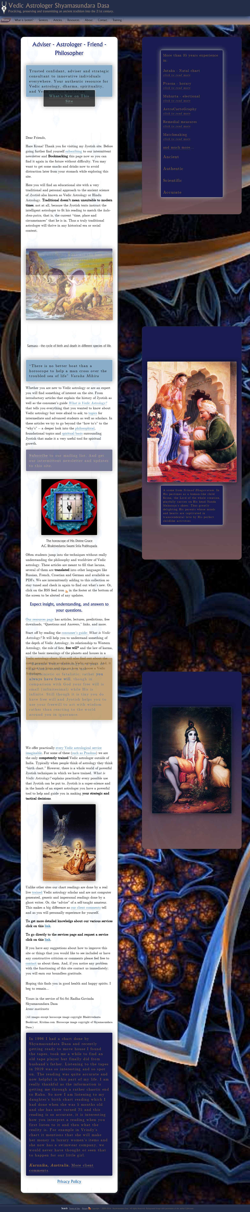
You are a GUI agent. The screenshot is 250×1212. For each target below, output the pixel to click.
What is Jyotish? (24, 20)
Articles (57, 20)
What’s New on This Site (69, 53)
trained (37, 892)
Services (43, 20)
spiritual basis (72, 433)
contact (31, 963)
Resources (73, 20)
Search (64, 1208)
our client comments (86, 907)
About (88, 20)
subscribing (73, 151)
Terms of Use (74, 1208)
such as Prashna (84, 752)
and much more (176, 147)
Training (117, 20)
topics (92, 412)
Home (5, 20)
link (47, 925)
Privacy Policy (69, 1181)
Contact (102, 20)
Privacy (85, 1208)
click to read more (177, 75)
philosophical (85, 428)
